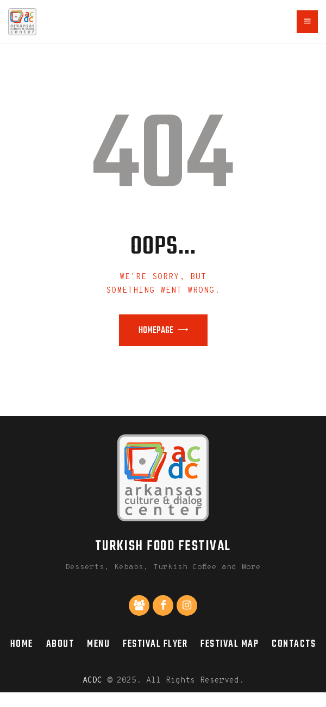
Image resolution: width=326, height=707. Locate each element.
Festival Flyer (155, 644)
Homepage (156, 331)
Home (21, 644)
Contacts (294, 644)
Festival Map (229, 644)
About (60, 644)
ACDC (92, 681)
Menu (98, 644)
